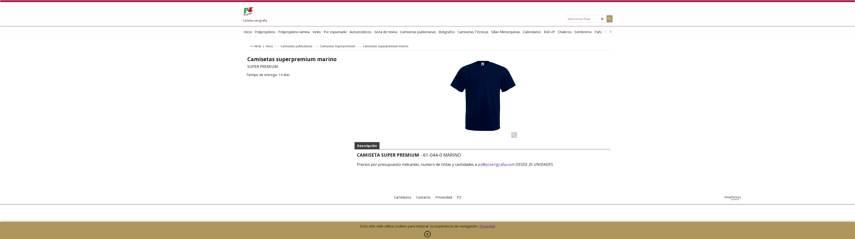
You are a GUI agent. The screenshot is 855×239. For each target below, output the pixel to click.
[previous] (606, 32)
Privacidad (487, 226)
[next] (610, 32)
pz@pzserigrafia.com (496, 164)
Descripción (367, 145)
